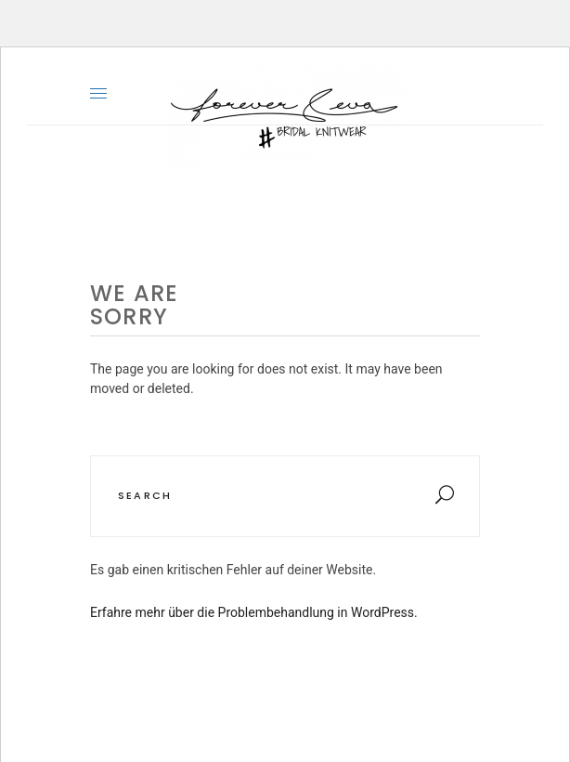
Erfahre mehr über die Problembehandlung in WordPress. (254, 612)
